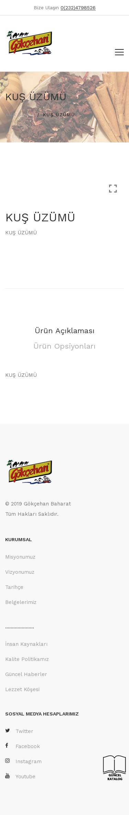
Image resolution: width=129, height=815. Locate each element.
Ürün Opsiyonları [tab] (64, 346)
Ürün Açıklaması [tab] (65, 330)
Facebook (22, 746)
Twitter (19, 731)
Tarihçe (14, 587)
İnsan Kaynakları (26, 644)
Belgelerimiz (20, 602)
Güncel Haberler (26, 674)
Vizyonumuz (19, 572)
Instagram (23, 761)
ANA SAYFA (19, 114)
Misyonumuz (20, 557)
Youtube (20, 776)
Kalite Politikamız (27, 659)
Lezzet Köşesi (22, 689)
